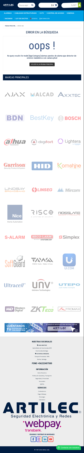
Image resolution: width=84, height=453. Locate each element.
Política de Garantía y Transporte (42, 375)
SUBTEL (42, 384)
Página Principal (10, 26)
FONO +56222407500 (42, 363)
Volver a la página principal (42, 64)
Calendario (42, 400)
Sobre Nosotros (42, 373)
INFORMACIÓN (45, 19)
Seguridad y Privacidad (42, 378)
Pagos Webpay (42, 394)
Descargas (42, 397)
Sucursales (42, 381)
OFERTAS (33, 19)
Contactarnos (42, 391)
